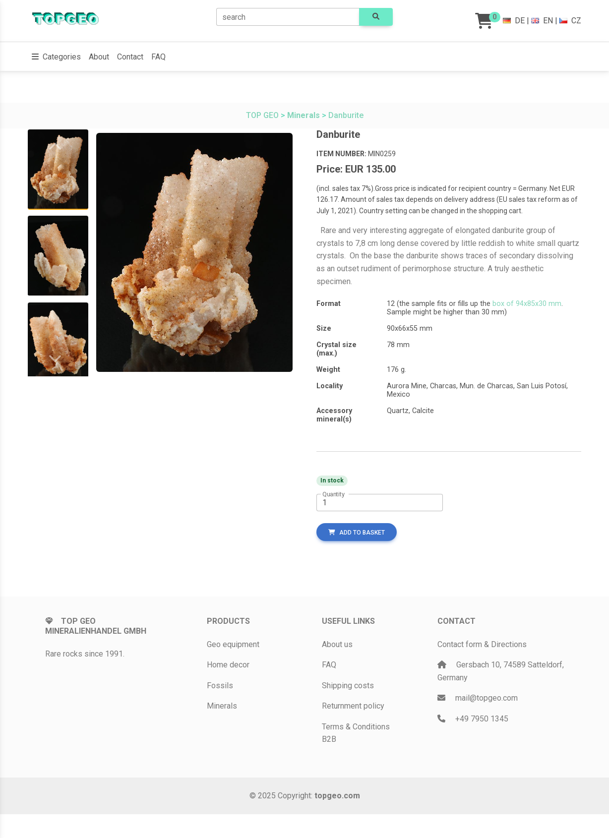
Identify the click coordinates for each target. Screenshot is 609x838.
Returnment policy (353, 706)
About (99, 56)
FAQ (158, 56)
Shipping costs (348, 685)
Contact (130, 56)
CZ (570, 20)
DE (514, 20)
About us (337, 644)
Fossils (220, 685)
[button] (56, 57)
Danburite (346, 115)
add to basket (356, 532)
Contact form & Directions (482, 644)
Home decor (228, 664)
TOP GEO (262, 115)
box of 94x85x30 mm (526, 303)
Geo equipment (233, 644)
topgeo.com (337, 795)
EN (542, 20)
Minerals (222, 706)
